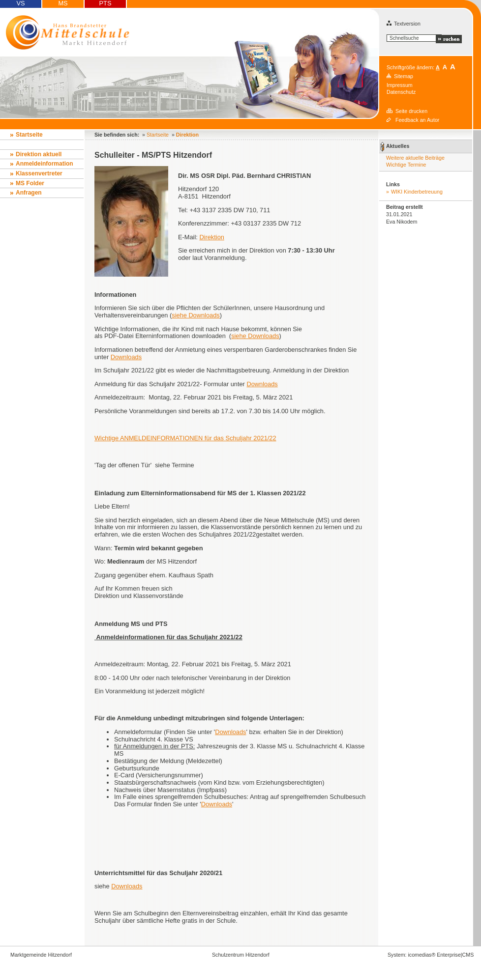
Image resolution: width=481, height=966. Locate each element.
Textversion (404, 24)
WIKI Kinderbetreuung (417, 192)
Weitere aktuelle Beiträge (415, 158)
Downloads (126, 357)
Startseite (29, 134)
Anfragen (29, 192)
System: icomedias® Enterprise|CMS (431, 955)
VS (20, 3)
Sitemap (403, 76)
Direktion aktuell (38, 154)
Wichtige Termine (406, 165)
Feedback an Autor (417, 120)
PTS (105, 3)
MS (62, 3)
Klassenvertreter (39, 173)
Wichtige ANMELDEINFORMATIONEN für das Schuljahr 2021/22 (185, 438)
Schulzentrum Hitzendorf (241, 955)
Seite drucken (411, 111)
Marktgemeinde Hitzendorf (41, 955)
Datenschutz (401, 92)
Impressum (400, 85)
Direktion (211, 237)
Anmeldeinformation (44, 163)
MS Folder (30, 183)
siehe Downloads (195, 315)
